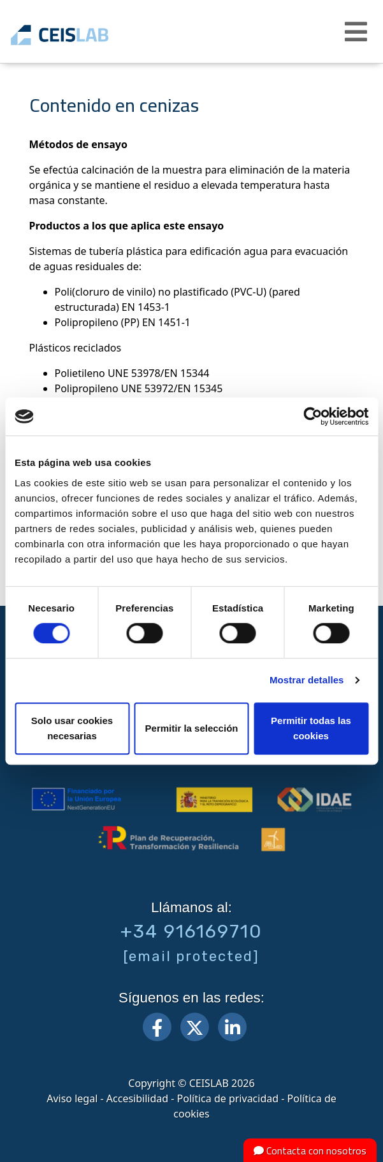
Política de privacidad (228, 1098)
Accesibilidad (137, 1098)
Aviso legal (72, 1098)
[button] (357, 31)
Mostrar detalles (307, 679)
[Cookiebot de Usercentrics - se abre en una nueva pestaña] (312, 416)
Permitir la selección (191, 728)
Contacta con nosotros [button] (310, 1150)
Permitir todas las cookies (311, 728)
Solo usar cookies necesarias (72, 728)
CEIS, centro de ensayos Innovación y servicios (78, 35)
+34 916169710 (191, 931)
